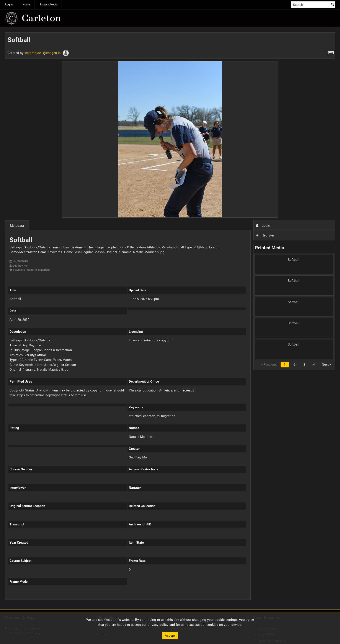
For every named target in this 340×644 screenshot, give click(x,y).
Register (265, 235)
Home (26, 4)
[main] (170, 318)
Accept (170, 635)
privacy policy (158, 624)
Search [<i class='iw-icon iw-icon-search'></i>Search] (332, 4)
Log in (9, 4)
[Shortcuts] (331, 51)
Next (326, 364)
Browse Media (48, 4)
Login (263, 225)
